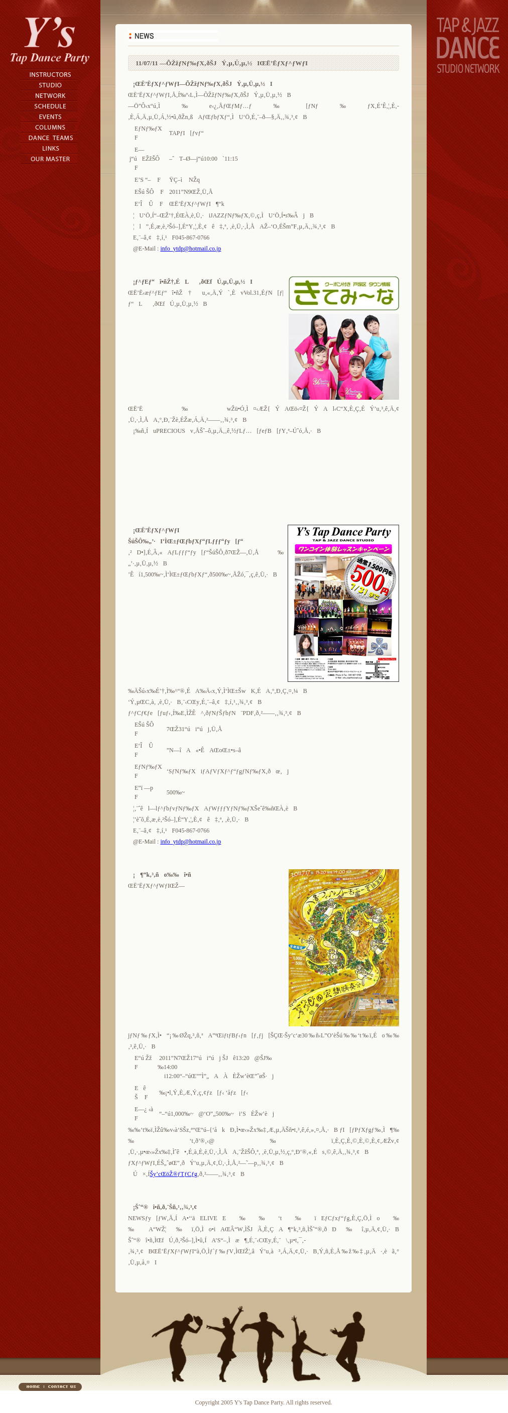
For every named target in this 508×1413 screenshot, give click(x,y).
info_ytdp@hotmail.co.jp (190, 248)
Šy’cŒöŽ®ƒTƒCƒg (173, 1174)
